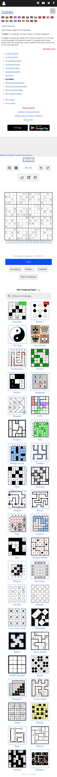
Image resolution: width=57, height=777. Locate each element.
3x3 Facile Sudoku (11, 57)
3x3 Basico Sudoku (11, 53)
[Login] (3, 3)
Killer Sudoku (10, 99)
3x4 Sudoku (9, 75)
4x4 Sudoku (9, 79)
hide (39, 290)
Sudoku (7, 12)
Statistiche (38, 116)
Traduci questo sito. (8, 26)
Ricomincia (15, 269)
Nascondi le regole (49, 49)
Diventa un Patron (28, 108)
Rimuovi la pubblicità (7, 155)
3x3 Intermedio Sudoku (13, 61)
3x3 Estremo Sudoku (12, 68)
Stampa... (29, 269)
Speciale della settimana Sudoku (16, 86)
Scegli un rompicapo (33, 112)
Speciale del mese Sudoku (14, 90)
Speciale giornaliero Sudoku (14, 83)
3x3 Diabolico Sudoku (12, 72)
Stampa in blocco (20, 116)
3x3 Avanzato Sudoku (12, 64)
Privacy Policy (28, 119)
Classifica (31, 116)
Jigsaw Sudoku (10, 103)
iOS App (17, 128)
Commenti (20, 112)
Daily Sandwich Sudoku (13, 93)
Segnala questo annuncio (24, 155)
